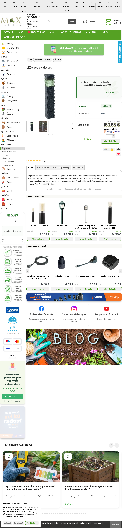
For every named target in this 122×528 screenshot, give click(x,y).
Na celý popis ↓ (111, 92)
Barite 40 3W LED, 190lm (38, 225)
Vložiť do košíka (110, 141)
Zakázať (7, 523)
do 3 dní (47, 231)
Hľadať (72, 22)
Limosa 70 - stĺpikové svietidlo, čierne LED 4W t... (86, 226)
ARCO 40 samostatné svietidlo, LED (110, 226)
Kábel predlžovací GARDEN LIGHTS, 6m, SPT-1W (38, 277)
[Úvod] (11, 21)
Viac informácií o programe (12, 401)
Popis (30, 167)
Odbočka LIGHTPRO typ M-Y (86, 276)
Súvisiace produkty (61, 167)
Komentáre (78, 167)
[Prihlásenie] (89, 21)
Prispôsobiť (18, 523)
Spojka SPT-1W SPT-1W (110, 276)
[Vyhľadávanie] (57, 21)
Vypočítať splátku (110, 129)
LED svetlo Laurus (62, 225)
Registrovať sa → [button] (12, 396)
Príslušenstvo (43, 167)
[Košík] (112, 21)
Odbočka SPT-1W (62, 276)
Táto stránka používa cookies (15, 503)
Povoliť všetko (32, 523)
